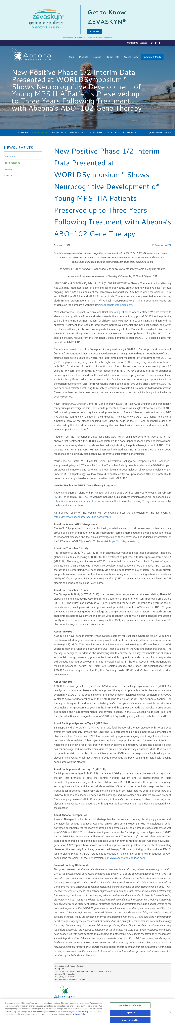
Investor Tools (160, 133)
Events (7, 169)
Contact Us (132, 43)
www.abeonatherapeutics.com (114, 304)
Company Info (58, 133)
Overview (23, 133)
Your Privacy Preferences (130, 1006)
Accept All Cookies (130, 1021)
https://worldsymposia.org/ (124, 541)
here (81, 505)
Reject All (130, 1013)
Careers (143, 43)
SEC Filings (112, 133)
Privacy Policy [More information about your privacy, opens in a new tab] (79, 1015)
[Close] (170, 1013)
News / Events (39, 133)
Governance (129, 133)
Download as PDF (161, 245)
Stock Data (96, 133)
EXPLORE (95, 31)
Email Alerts (10, 175)
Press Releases (12, 162)
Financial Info (78, 133)
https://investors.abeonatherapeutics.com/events (82, 501)
